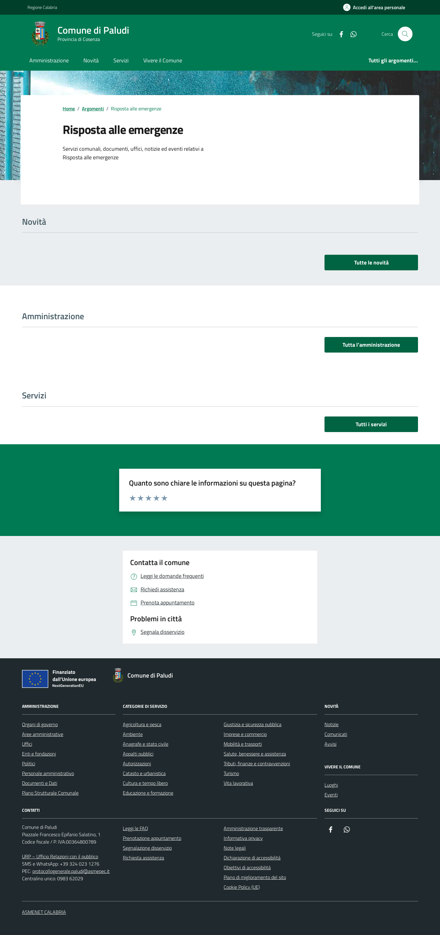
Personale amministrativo (48, 773)
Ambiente (133, 734)
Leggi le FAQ (135, 828)
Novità (91, 60)
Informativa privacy (243, 838)
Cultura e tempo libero (145, 783)
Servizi (121, 60)
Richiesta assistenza (143, 857)
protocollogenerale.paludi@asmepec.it (71, 871)
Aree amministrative (42, 734)
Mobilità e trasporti (243, 744)
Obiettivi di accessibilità (247, 867)
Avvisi (330, 744)
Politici (28, 763)
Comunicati (335, 734)
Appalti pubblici (138, 753)
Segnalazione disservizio (147, 848)
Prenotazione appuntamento (152, 838)
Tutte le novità (371, 262)
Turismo (231, 773)
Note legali (235, 848)
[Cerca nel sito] (405, 34)
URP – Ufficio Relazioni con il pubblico (60, 856)
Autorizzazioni (137, 763)
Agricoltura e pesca (142, 724)
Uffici (27, 744)
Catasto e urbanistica (144, 773)
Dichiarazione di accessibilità (252, 857)
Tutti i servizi (371, 424)
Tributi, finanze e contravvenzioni (257, 763)
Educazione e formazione (148, 792)
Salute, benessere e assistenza (255, 753)
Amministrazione (49, 60)
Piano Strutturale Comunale (50, 792)
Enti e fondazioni (39, 753)
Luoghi (331, 785)
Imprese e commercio (245, 734)
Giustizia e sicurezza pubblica (252, 724)
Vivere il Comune (162, 60)
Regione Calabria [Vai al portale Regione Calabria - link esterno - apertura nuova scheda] (42, 7)
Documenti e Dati (39, 783)
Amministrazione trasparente (253, 828)
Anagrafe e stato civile (145, 744)
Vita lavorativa (238, 783)
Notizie (331, 724)
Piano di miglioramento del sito (255, 877)
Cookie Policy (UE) (242, 887)
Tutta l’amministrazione (371, 345)
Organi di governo (40, 724)
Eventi (331, 794)
